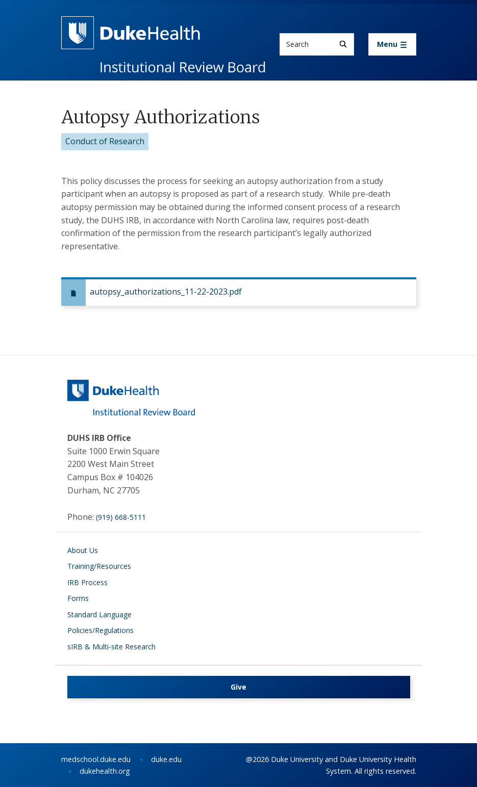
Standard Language (99, 614)
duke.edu (166, 759)
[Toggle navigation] (392, 44)
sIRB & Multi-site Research (111, 646)
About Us (82, 550)
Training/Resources (99, 566)
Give (238, 687)
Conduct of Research (104, 141)
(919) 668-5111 (121, 517)
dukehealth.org (105, 771)
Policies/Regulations (100, 630)
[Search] (343, 44)
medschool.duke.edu (96, 759)
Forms (78, 598)
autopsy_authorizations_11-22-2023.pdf (166, 291)
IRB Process (87, 582)
